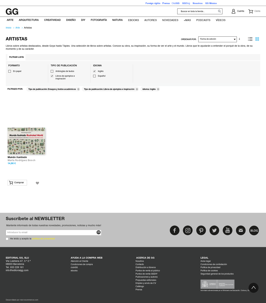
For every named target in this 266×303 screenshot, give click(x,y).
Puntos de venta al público (148, 271)
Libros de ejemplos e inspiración (65, 77)
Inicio (8, 28)
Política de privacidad (210, 268)
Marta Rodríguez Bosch (21, 160)
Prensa (139, 290)
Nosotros (140, 261)
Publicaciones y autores (147, 277)
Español (102, 76)
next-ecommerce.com (29, 300)
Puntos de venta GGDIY (146, 274)
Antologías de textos (64, 71)
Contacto (140, 264)
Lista (250, 39)
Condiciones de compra (82, 264)
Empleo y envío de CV (146, 283)
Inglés (100, 71)
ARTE (17, 28)
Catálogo (140, 287)
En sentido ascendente (240, 39)
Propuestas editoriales (146, 280)
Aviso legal (206, 261)
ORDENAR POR (188, 39)
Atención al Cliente (79, 261)
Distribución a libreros (146, 268)
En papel (17, 71)
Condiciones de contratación (214, 264)
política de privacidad (43, 239)
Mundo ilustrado (17, 157)
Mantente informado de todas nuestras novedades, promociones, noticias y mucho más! (53, 225)
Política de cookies (209, 271)
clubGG (74, 268)
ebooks (74, 271)
